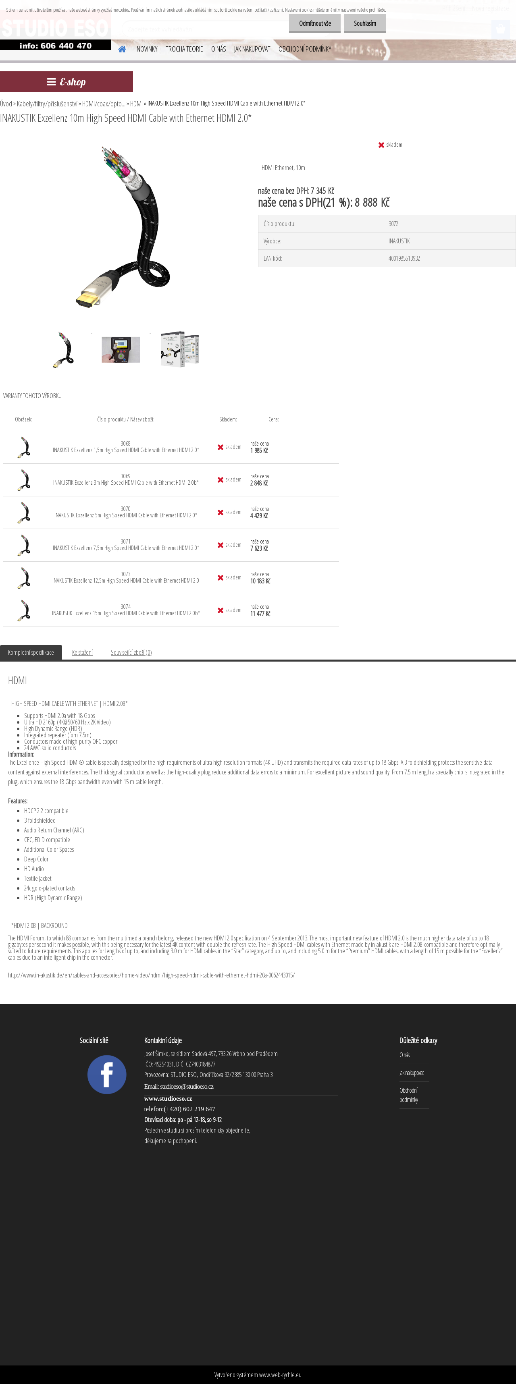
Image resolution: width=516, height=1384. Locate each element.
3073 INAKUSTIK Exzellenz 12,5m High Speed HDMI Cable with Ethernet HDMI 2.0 (125, 577)
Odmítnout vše (315, 23)
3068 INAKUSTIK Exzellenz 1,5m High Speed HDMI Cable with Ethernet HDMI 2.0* (126, 447)
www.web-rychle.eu (280, 1374)
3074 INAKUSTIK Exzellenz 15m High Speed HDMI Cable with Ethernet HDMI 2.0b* (126, 610)
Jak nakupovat (411, 1072)
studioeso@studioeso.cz (186, 1086)
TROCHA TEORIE (184, 49)
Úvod (6, 103)
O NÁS (218, 49)
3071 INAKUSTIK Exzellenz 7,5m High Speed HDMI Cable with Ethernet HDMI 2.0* (126, 544)
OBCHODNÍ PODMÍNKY (305, 49)
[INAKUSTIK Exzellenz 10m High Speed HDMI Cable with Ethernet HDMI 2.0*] (120, 139)
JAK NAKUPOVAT (252, 49)
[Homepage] (117, 48)
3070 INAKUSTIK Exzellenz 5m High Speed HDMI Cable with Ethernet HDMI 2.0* (125, 512)
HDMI (136, 103)
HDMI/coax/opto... (103, 103)
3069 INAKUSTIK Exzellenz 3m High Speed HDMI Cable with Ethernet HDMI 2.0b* (126, 479)
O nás (404, 1054)
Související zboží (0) (131, 652)
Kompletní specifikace (31, 652)
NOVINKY (147, 49)
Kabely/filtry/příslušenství (47, 103)
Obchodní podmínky (408, 1095)
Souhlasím (365, 23)
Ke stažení (82, 652)
